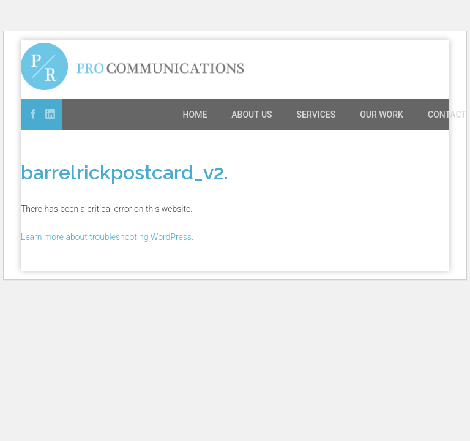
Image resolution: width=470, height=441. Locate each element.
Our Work (381, 114)
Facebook (33, 114)
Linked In (50, 114)
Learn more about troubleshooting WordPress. (107, 237)
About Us (251, 114)
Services (316, 114)
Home (195, 114)
